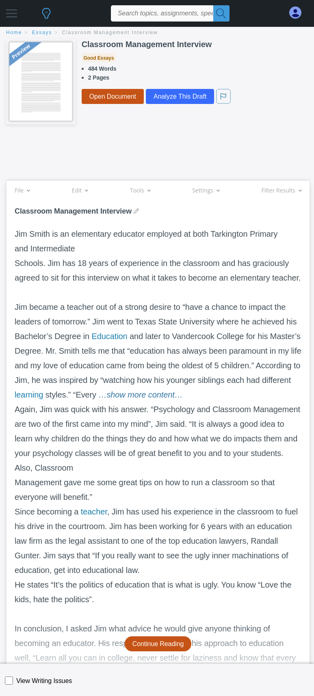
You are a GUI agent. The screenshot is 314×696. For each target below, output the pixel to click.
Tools (140, 190)
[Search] (221, 13)
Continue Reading (158, 643)
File (22, 190)
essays (42, 32)
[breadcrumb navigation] (157, 33)
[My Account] (298, 12)
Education (110, 336)
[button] (11, 11)
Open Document (112, 96)
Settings (205, 190)
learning (29, 394)
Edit (80, 190)
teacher (94, 511)
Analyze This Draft (180, 96)
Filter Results (281, 190)
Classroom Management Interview (110, 32)
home (14, 32)
